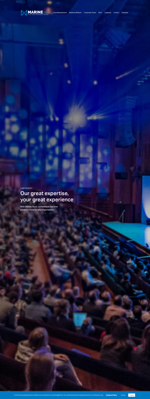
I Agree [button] (131, 395)
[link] (60, 17)
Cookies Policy (111, 395)
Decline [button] (123, 395)
